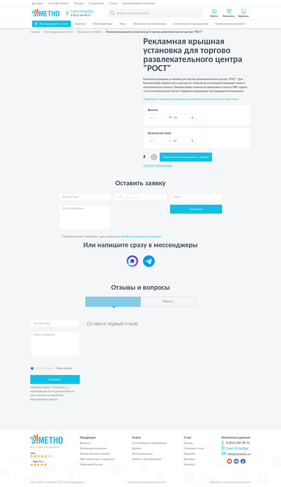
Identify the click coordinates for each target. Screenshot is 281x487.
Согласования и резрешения (149, 443)
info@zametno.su (236, 454)
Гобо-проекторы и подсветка (97, 459)
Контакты (189, 464)
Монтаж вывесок (142, 453)
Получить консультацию (157, 165)
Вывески (80, 23)
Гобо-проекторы (103, 23)
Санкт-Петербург (82, 11)
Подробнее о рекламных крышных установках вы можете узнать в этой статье (190, 99)
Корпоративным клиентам (138, 3)
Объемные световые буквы (149, 23)
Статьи (113, 3)
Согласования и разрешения (190, 23)
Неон (123, 23)
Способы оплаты (59, 3)
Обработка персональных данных (230, 482)
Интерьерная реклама (93, 448)
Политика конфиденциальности (146, 482)
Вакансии (189, 453)
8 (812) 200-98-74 (81, 15)
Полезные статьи (194, 448)
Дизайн (136, 448)
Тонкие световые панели (230, 23)
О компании (96, 3)
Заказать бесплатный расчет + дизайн (186, 157)
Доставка (37, 3)
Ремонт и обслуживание (146, 459)
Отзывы (79, 3)
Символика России (91, 464)
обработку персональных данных (140, 236)
